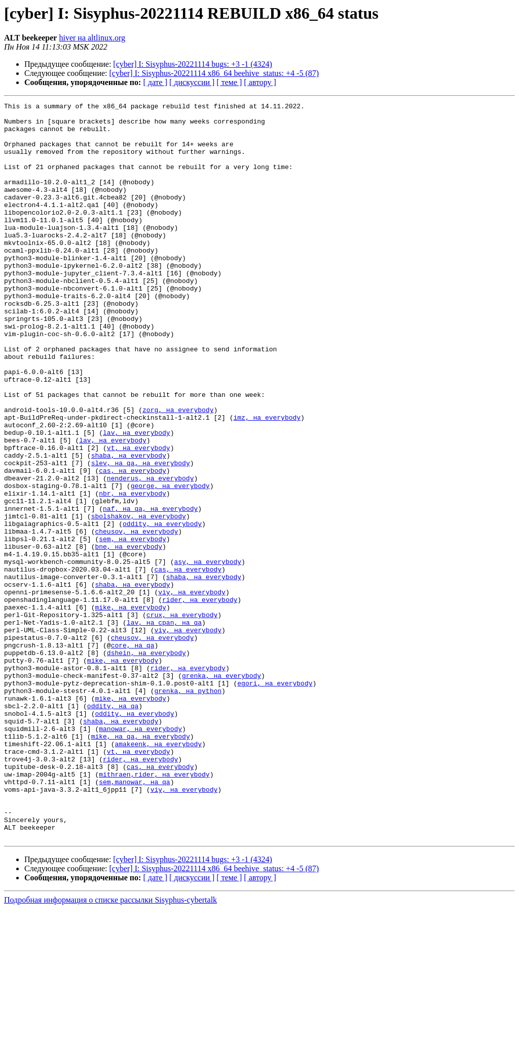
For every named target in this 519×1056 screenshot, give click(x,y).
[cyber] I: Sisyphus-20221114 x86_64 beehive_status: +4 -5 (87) (214, 73)
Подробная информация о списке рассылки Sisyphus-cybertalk (110, 1047)
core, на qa (133, 754)
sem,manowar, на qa (134, 918)
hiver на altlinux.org (92, 37)
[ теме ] (229, 82)
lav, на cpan (150, 727)
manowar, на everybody (140, 854)
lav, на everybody (136, 499)
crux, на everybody (181, 717)
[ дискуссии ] (191, 82)
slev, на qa (113, 535)
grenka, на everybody (221, 790)
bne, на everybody (128, 635)
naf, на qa (122, 590)
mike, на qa (113, 863)
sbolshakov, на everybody (138, 599)
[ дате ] (155, 82)
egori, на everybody (274, 799)
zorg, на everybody (177, 471)
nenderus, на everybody (150, 553)
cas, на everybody (132, 544)
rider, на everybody (199, 699)
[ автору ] (260, 82)
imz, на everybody (267, 480)
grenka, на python (187, 809)
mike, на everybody (130, 708)
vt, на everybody (138, 517)
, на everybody (162, 535)
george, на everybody (170, 562)
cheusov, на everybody (136, 617)
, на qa (188, 727)
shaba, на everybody (128, 526)
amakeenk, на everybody (158, 872)
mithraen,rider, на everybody (154, 909)
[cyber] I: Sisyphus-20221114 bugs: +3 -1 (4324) (192, 64)
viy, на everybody (192, 690)
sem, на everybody (132, 626)
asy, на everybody (207, 654)
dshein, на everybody (146, 763)
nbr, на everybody (132, 572)
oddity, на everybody (162, 608)
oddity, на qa (112, 827)
